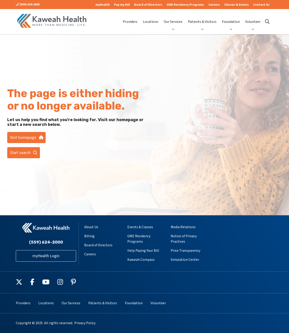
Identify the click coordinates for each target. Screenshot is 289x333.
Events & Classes (140, 227)
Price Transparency (185, 250)
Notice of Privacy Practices (184, 239)
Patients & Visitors (202, 18)
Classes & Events (236, 4)
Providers (130, 18)
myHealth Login (46, 256)
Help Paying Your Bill (143, 250)
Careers (214, 4)
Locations (150, 18)
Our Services (173, 18)
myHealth (103, 4)
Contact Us (261, 4)
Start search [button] (23, 153)
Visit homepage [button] (26, 137)
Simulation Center (185, 259)
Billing (89, 236)
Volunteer (252, 18)
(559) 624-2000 (28, 4)
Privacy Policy (85, 323)
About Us (91, 227)
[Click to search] (267, 21)
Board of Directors (148, 4)
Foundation (230, 18)
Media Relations (183, 227)
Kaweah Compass (141, 259)
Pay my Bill (122, 4)
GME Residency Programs (185, 4)
